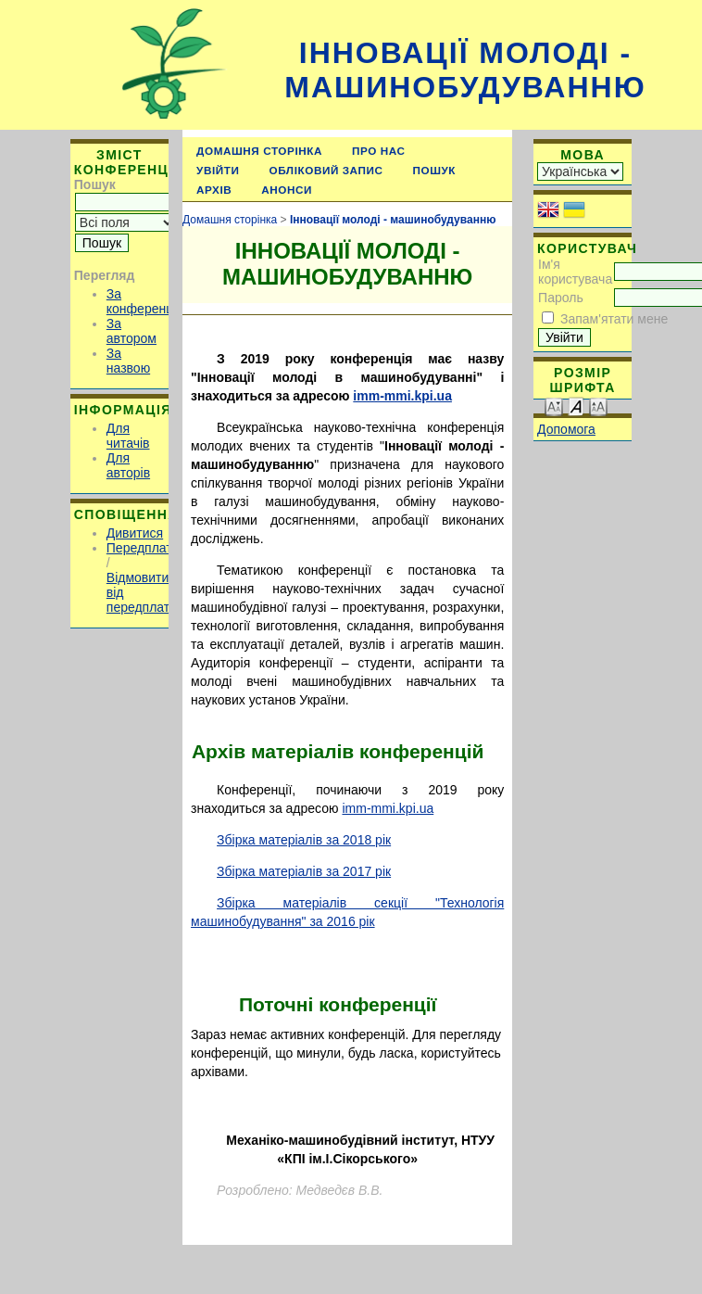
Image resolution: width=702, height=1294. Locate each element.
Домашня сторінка (259, 151)
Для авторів (128, 465)
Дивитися (135, 533)
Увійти (217, 170)
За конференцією (150, 301)
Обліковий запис (326, 170)
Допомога (566, 429)
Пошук (435, 170)
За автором (132, 331)
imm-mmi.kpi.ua (402, 395)
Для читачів (128, 435)
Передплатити (150, 547)
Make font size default (576, 405)
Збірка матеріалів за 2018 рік (304, 839)
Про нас (379, 151)
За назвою (128, 360)
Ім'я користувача (575, 271)
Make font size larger (598, 405)
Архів (214, 190)
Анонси (286, 190)
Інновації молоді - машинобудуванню (465, 70)
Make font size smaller (554, 405)
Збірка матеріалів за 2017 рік (304, 871)
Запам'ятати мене (614, 318)
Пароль (560, 297)
